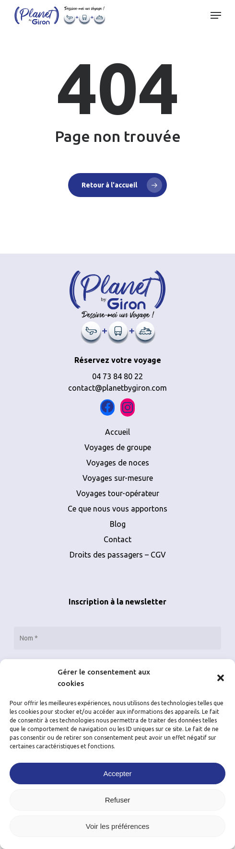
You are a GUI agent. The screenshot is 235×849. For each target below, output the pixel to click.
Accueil (117, 432)
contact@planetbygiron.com (117, 388)
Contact (117, 539)
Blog (118, 524)
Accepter (117, 773)
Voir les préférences (118, 826)
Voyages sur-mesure (117, 478)
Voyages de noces (117, 462)
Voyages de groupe (117, 447)
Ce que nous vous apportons (117, 508)
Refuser (117, 800)
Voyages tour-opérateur (117, 493)
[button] (220, 678)
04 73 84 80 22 (117, 376)
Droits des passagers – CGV (118, 554)
